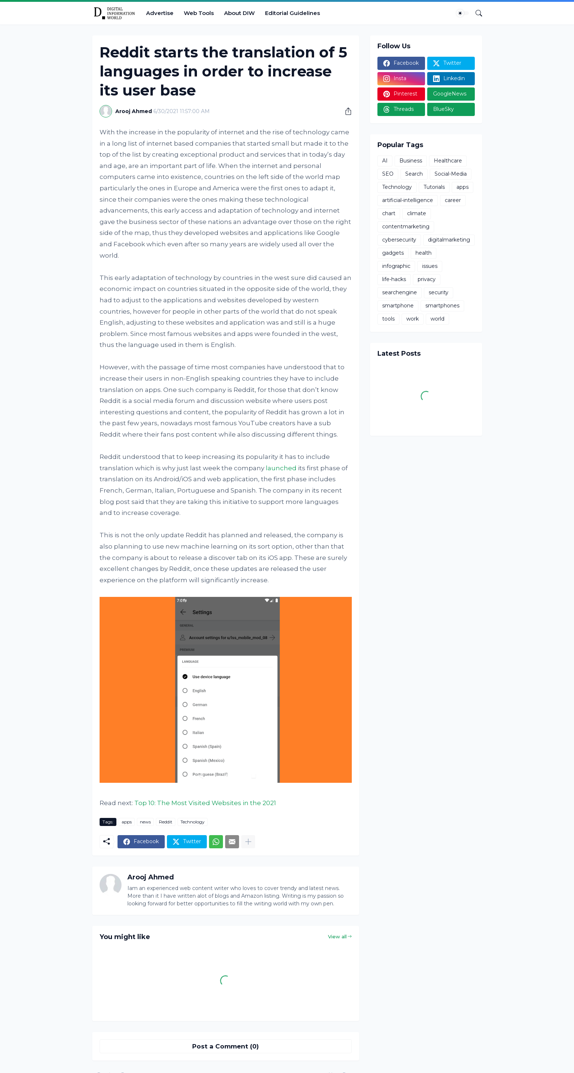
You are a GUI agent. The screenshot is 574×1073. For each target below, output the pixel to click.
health (423, 253)
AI (385, 160)
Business (410, 160)
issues (429, 266)
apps (127, 822)
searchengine (399, 292)
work (412, 318)
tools (388, 318)
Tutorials (434, 187)
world (437, 318)
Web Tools (199, 13)
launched (281, 468)
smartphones (442, 305)
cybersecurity (399, 239)
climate (416, 213)
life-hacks (394, 279)
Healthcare (448, 160)
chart (388, 213)
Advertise (160, 13)
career (453, 200)
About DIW (239, 13)
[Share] (345, 111)
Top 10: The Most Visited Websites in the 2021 (205, 803)
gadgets (393, 253)
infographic (396, 266)
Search (414, 174)
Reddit (165, 822)
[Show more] (248, 841)
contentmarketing (405, 226)
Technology (192, 822)
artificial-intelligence (407, 200)
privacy (427, 279)
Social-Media (451, 174)
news (145, 822)
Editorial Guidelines (292, 13)
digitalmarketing (449, 239)
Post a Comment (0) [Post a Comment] (225, 1046)
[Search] (476, 13)
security (438, 292)
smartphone (398, 305)
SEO (388, 174)
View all (337, 936)
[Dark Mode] (462, 13)
